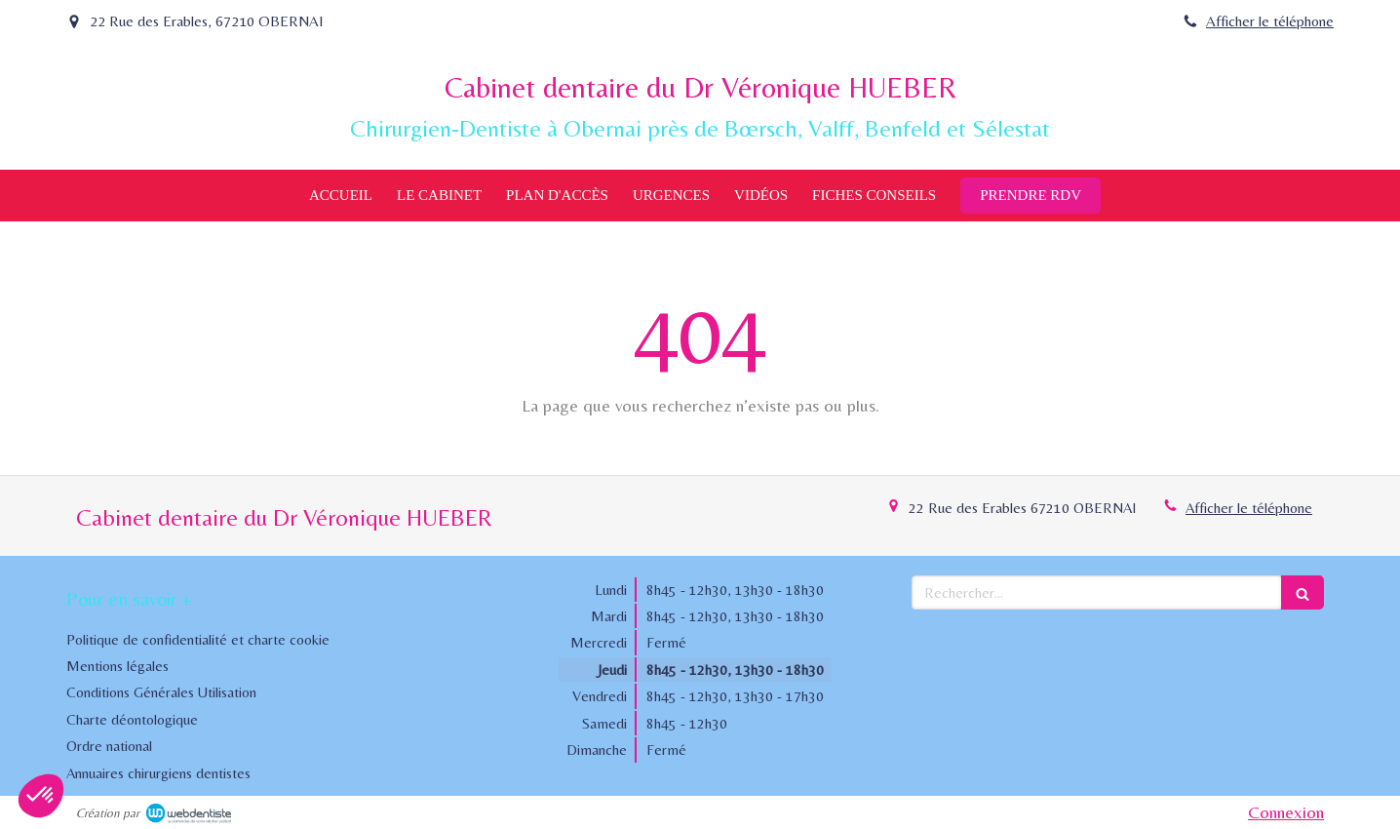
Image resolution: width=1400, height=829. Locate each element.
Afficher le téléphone (1270, 21)
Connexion (1286, 812)
